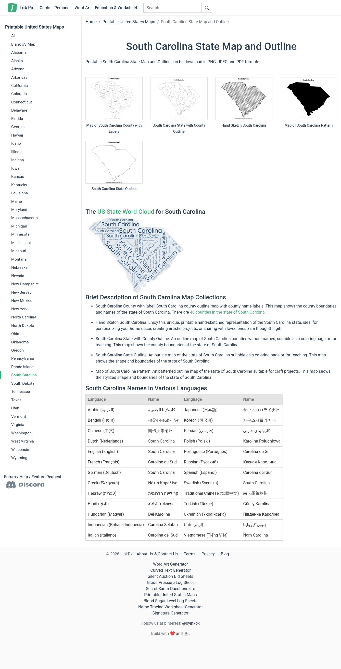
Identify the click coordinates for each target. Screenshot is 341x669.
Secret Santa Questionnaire (170, 588)
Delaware (19, 110)
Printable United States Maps (34, 27)
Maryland (19, 209)
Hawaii (17, 135)
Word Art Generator (170, 564)
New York (19, 308)
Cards (45, 7)
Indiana (17, 160)
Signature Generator (171, 613)
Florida (17, 118)
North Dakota (22, 325)
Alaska (17, 60)
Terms (189, 554)
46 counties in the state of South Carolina (227, 312)
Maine (16, 201)
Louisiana (19, 193)
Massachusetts (24, 218)
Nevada (17, 276)
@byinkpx (190, 623)
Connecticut (21, 102)
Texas (16, 400)
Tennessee (20, 391)
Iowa (15, 168)
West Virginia (22, 441)
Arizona (17, 69)
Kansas (17, 176)
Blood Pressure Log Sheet (170, 582)
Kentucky (19, 184)
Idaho (16, 143)
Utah (15, 408)
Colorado (19, 93)
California (19, 85)
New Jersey (21, 292)
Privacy (208, 554)
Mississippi (21, 242)
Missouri (18, 251)
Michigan (19, 226)
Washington (21, 433)
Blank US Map (23, 44)
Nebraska (19, 267)
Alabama (19, 52)
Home (91, 21)
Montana (19, 259)
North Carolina (23, 317)
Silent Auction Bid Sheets (170, 576)
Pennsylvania (22, 358)
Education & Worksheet (116, 7)
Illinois (16, 152)
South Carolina (24, 375)
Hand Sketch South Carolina (243, 125)
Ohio (15, 333)
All (13, 36)
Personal (62, 7)
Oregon (17, 350)
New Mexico (21, 300)
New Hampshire (25, 284)
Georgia (18, 127)
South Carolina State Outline (114, 189)
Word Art (83, 7)
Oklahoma (20, 342)
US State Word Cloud (125, 211)
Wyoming (19, 458)
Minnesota (20, 234)
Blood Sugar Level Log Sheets (170, 600)
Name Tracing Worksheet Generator (170, 607)
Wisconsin (20, 449)
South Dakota (22, 383)
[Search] (172, 8)
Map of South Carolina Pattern (308, 125)
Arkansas (19, 77)
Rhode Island (22, 367)
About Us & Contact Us (157, 554)
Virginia (17, 424)
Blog (225, 554)
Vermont (18, 416)
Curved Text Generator (170, 570)
